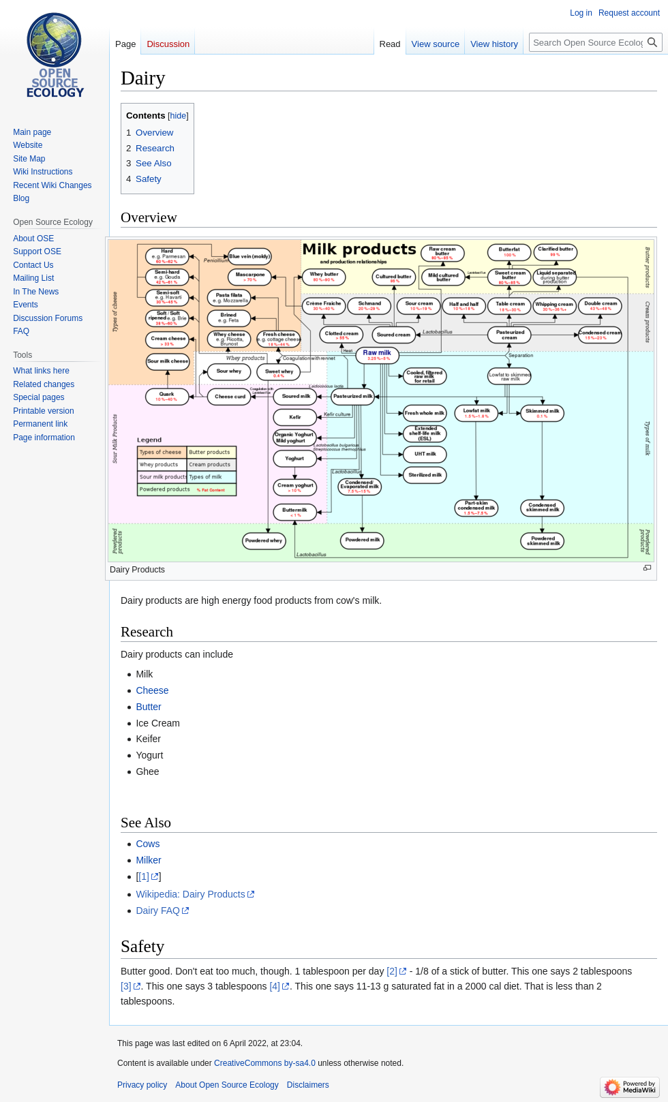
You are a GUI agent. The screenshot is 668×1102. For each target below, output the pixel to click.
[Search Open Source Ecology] (596, 42)
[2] (391, 971)
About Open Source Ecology (226, 1085)
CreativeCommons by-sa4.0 (265, 1063)
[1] (143, 876)
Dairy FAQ (158, 910)
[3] (126, 986)
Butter (148, 706)
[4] (274, 986)
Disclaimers (308, 1085)
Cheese (152, 690)
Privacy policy (142, 1085)
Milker (148, 860)
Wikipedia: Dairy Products (190, 894)
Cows (148, 843)
